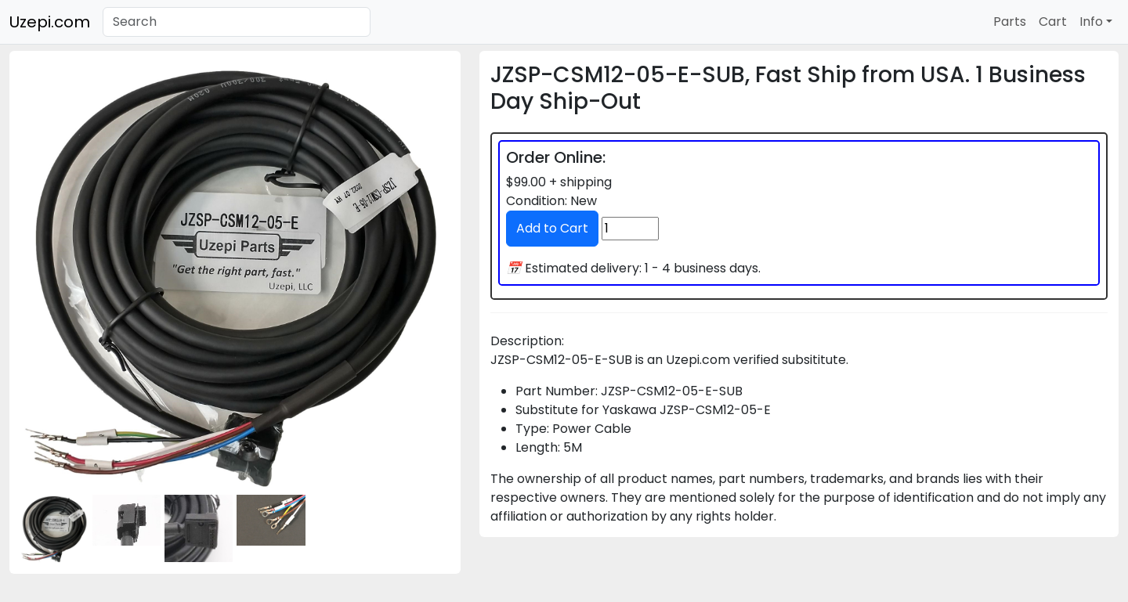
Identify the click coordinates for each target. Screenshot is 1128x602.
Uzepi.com (49, 22)
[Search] (237, 22)
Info (1091, 22)
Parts (1009, 22)
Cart (1053, 22)
